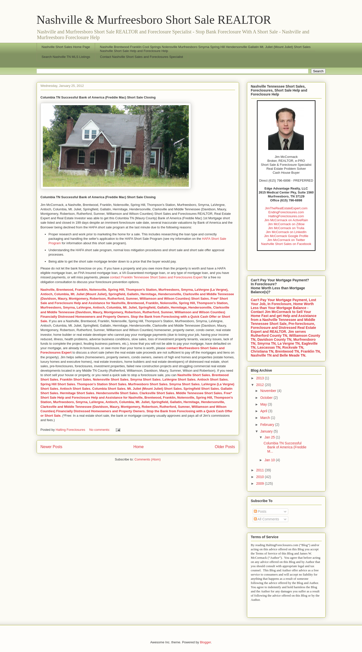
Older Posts (225, 447)
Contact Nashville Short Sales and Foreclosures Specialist (141, 57)
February (267, 425)
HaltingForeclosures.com (286, 216)
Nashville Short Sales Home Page (66, 47)
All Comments (266, 519)
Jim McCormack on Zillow (286, 224)
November (268, 391)
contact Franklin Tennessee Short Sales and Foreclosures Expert (156, 277)
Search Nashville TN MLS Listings (66, 57)
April (264, 411)
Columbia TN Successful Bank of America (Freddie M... (285, 447)
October (267, 398)
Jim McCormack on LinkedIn (286, 232)
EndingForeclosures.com (286, 212)
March (265, 418)
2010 (260, 477)
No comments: (100, 430)
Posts (260, 511)
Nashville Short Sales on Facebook (286, 244)
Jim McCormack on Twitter (286, 240)
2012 (260, 385)
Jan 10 (270, 460)
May (264, 404)
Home (138, 447)
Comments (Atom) (148, 459)
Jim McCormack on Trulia (286, 228)
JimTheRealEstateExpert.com (286, 208)
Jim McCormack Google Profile (286, 236)
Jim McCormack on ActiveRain (286, 220)
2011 (260, 470)
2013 (260, 378)
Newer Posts (51, 447)
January (267, 431)
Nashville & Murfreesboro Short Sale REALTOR (154, 19)
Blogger (205, 642)
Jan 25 (270, 437)
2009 (260, 483)
